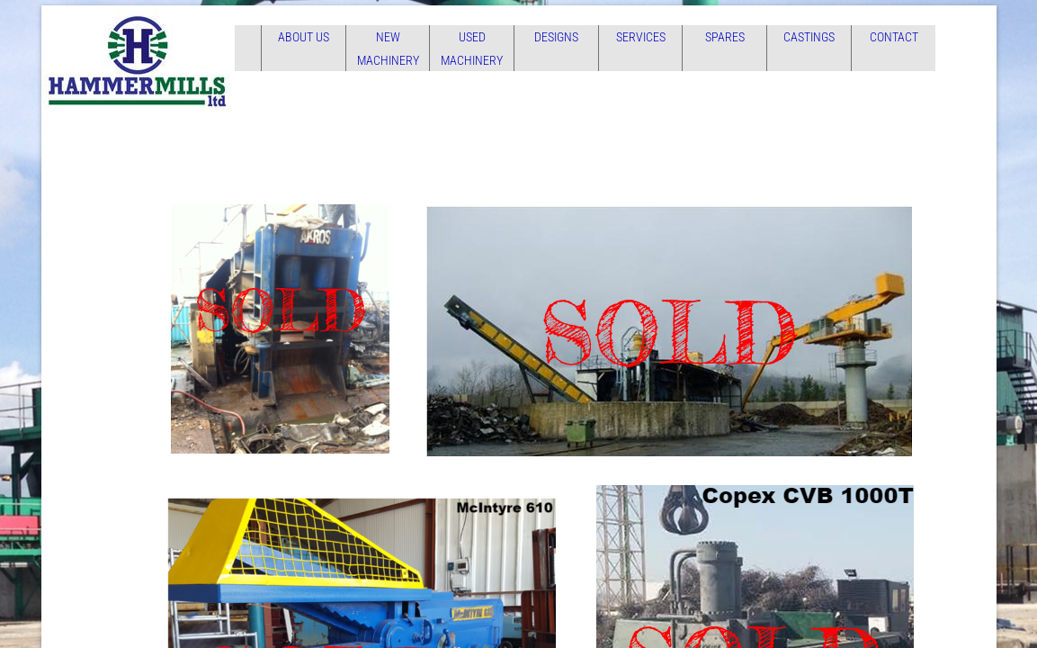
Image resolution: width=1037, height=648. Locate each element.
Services (641, 37)
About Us (303, 37)
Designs (556, 37)
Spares (725, 37)
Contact (894, 37)
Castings (809, 37)
